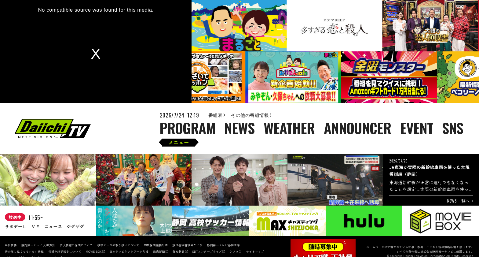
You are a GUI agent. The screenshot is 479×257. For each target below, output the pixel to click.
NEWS (239, 128)
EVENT (416, 128)
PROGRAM (187, 128)
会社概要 (11, 245)
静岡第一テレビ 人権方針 (38, 245)
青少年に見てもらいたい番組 (24, 251)
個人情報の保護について (76, 245)
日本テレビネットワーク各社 (128, 251)
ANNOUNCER (357, 128)
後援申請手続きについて (64, 251)
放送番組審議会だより (187, 245)
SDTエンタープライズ (207, 251)
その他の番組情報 (251, 115)
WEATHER (289, 128)
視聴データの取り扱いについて (118, 245)
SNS (452, 128)
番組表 (216, 115)
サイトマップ (255, 251)
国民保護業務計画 (156, 245)
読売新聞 (159, 251)
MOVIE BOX (94, 251)
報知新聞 (179, 251)
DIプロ (233, 251)
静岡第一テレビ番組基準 (223, 245)
